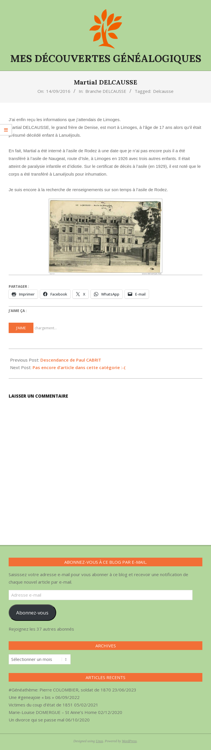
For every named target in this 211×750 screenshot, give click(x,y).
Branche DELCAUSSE (105, 91)
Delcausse (163, 91)
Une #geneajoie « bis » (31, 697)
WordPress (129, 741)
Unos (99, 741)
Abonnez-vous (32, 612)
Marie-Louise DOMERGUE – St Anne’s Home (53, 712)
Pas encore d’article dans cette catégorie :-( (79, 367)
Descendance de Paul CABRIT (70, 360)
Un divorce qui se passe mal (36, 720)
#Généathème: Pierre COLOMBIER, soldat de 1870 (60, 690)
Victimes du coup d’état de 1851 (41, 705)
